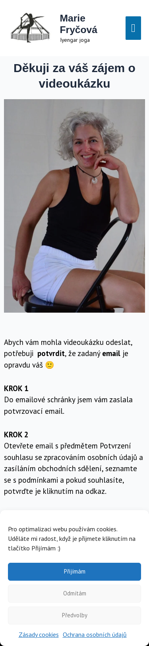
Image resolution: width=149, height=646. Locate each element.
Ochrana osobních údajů (95, 634)
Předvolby (74, 615)
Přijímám (74, 571)
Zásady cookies (39, 634)
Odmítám (74, 593)
